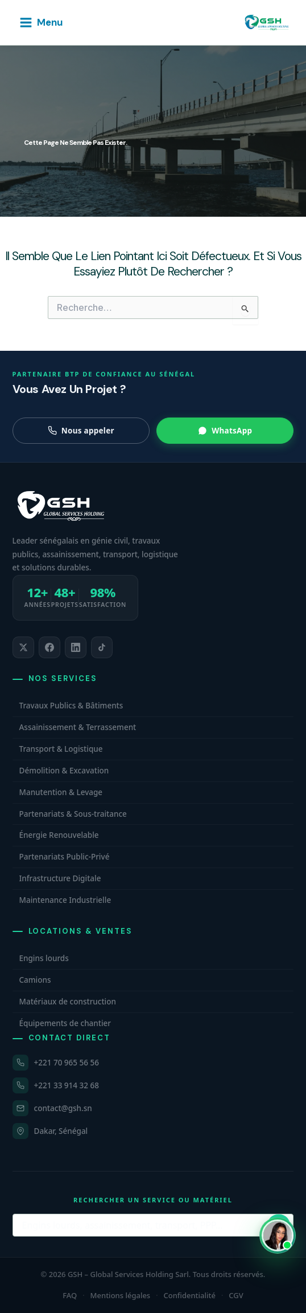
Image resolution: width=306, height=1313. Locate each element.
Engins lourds (44, 958)
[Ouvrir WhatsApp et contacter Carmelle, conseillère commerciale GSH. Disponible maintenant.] (277, 1235)
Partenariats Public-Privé (64, 857)
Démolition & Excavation (64, 770)
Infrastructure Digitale (60, 878)
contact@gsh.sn (63, 1108)
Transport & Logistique (61, 749)
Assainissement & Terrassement (78, 727)
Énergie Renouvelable (59, 835)
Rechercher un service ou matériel (153, 1200)
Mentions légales (120, 1295)
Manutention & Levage (61, 792)
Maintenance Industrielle (65, 900)
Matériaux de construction (67, 1001)
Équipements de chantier (65, 1023)
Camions (35, 980)
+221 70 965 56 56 (66, 1062)
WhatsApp (225, 430)
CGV (236, 1295)
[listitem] (23, 647)
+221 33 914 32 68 (66, 1085)
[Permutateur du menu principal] (41, 22)
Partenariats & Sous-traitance (73, 814)
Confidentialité (189, 1295)
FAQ (70, 1295)
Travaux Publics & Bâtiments (71, 705)
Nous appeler (81, 430)
